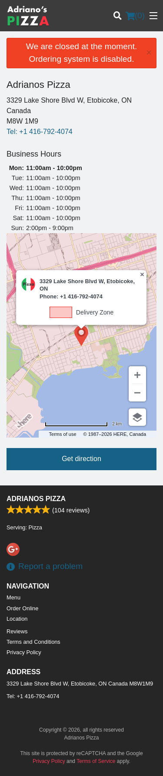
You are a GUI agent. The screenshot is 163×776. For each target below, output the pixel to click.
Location (17, 618)
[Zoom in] (137, 375)
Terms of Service (96, 761)
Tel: (40, 131)
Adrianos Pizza (36, 498)
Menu (13, 597)
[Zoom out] (137, 392)
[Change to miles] (83, 424)
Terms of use (63, 434)
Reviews (17, 631)
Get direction (81, 458)
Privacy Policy (24, 652)
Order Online (22, 608)
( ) (135, 15)
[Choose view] (137, 417)
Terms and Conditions (33, 642)
